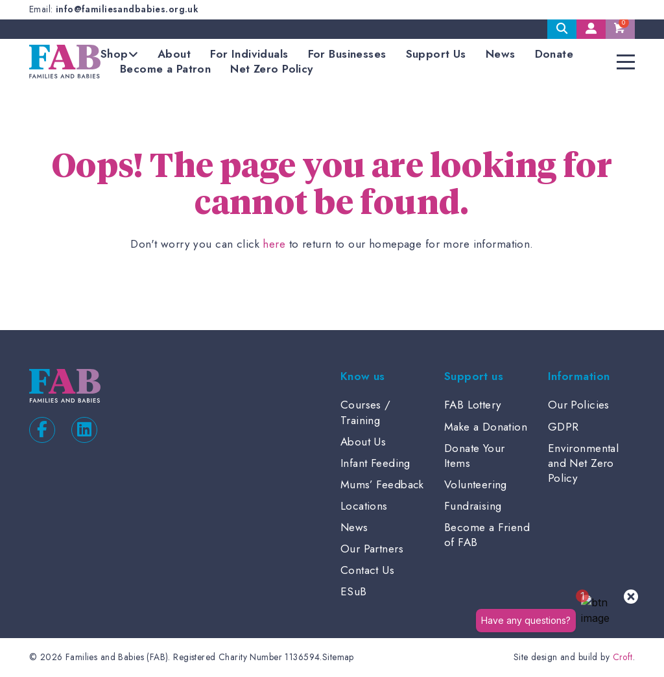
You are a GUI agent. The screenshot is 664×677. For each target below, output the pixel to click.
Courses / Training (365, 412)
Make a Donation (485, 426)
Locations (364, 506)
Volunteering (475, 484)
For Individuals (249, 54)
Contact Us (367, 570)
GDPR (563, 426)
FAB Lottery (473, 404)
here (274, 244)
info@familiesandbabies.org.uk (127, 9)
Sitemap (338, 656)
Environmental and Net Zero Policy (583, 463)
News (501, 54)
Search (561, 29)
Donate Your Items (474, 455)
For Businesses (347, 54)
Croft (623, 656)
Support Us (436, 54)
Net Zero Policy (271, 69)
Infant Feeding (375, 463)
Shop (114, 54)
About (174, 54)
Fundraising (473, 506)
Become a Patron (165, 69)
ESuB (353, 591)
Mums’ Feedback (382, 484)
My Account (591, 29)
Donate (554, 54)
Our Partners (371, 548)
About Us (363, 441)
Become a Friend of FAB (487, 534)
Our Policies (579, 404)
